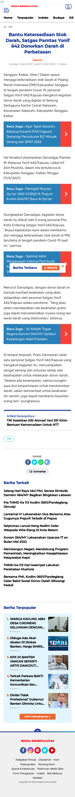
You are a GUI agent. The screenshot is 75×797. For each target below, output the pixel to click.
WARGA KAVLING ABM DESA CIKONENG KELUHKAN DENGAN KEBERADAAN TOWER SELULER (27, 623)
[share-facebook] (28, 462)
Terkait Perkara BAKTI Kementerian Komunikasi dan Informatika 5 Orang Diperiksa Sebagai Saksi (26, 680)
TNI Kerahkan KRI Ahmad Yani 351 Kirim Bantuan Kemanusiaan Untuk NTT (37, 423)
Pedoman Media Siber (50, 768)
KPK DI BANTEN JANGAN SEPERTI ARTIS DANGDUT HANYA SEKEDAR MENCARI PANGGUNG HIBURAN (27, 661)
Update (50, 267)
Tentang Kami (46, 764)
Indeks (43, 18)
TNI (9, 438)
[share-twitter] (34, 462)
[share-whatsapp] (41, 462)
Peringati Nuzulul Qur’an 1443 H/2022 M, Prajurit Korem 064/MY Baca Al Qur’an (30, 194)
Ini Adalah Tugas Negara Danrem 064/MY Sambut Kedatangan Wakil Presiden (31, 334)
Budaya (58, 18)
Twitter (47, 752)
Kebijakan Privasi (26, 759)
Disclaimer (44, 759)
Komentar (37, 471)
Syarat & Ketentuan (23, 768)
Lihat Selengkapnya (37, 716)
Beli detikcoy (54, 773)
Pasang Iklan (28, 764)
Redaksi (37, 777)
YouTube (55, 752)
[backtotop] (37, 732)
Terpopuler (25, 18)
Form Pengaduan (23, 773)
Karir (56, 759)
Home (8, 18)
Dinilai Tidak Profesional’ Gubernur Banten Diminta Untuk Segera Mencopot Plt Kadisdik (27, 699)
